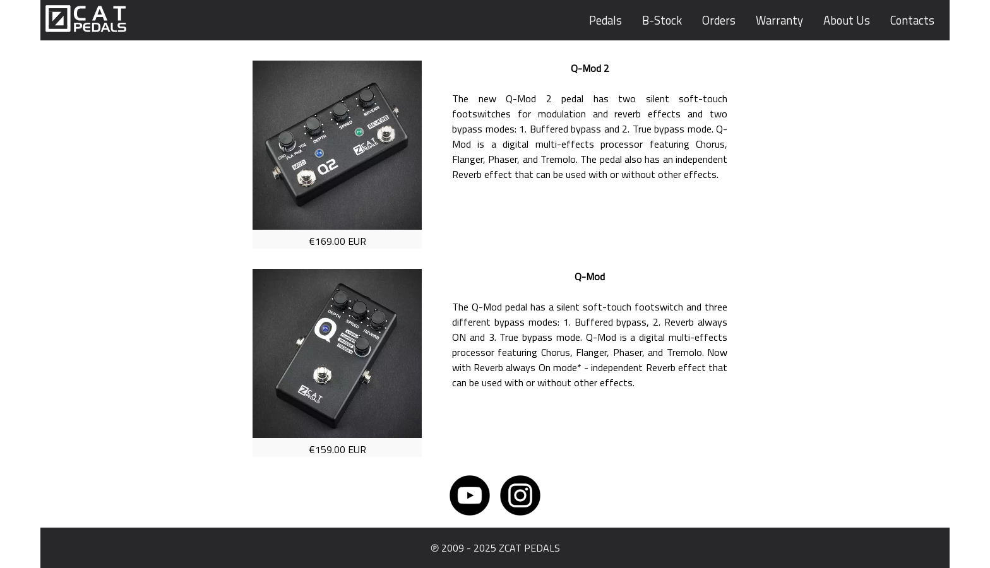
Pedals (605, 20)
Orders (719, 20)
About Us (846, 20)
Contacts (912, 20)
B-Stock (662, 20)
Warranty (779, 20)
